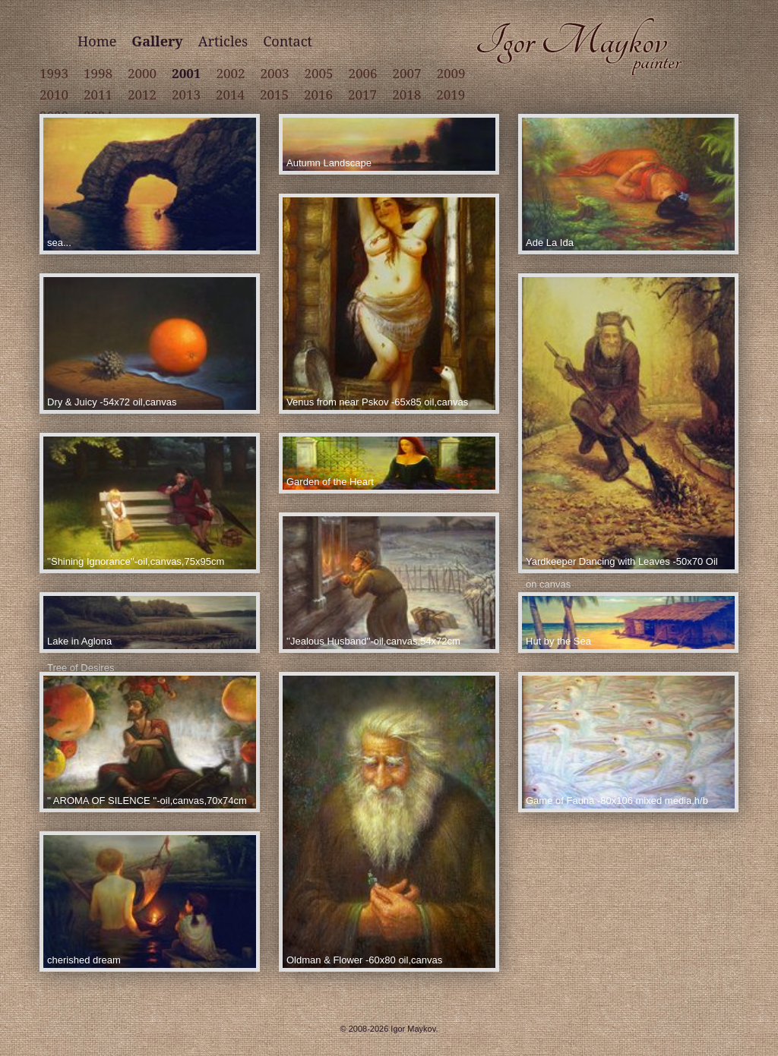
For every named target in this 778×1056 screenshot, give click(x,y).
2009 (451, 73)
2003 (274, 73)
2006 (363, 73)
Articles (223, 41)
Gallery (156, 41)
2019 (450, 94)
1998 (98, 73)
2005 (319, 73)
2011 (98, 94)
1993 (54, 73)
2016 (318, 94)
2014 (230, 94)
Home (96, 41)
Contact (287, 41)
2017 (362, 94)
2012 (142, 94)
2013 (186, 94)
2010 (54, 94)
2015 (274, 94)
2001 (186, 73)
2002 (230, 73)
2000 (142, 73)
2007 (407, 73)
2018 (406, 94)
